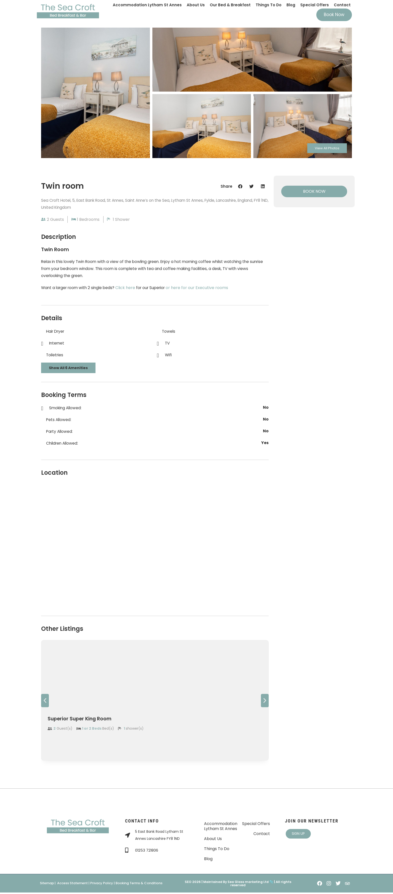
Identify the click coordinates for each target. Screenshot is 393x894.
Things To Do (268, 5)
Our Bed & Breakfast (230, 5)
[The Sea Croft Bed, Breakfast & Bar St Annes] (155, 545)
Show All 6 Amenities (68, 369)
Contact (342, 5)
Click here (129, 289)
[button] (240, 186)
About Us (196, 5)
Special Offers (314, 5)
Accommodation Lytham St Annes (147, 5)
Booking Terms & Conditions (139, 884)
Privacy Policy (101, 884)
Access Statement (72, 884)
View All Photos (323, 147)
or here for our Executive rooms (202, 289)
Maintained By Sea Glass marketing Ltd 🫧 (238, 883)
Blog (290, 5)
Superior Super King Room (87, 720)
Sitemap (47, 884)
